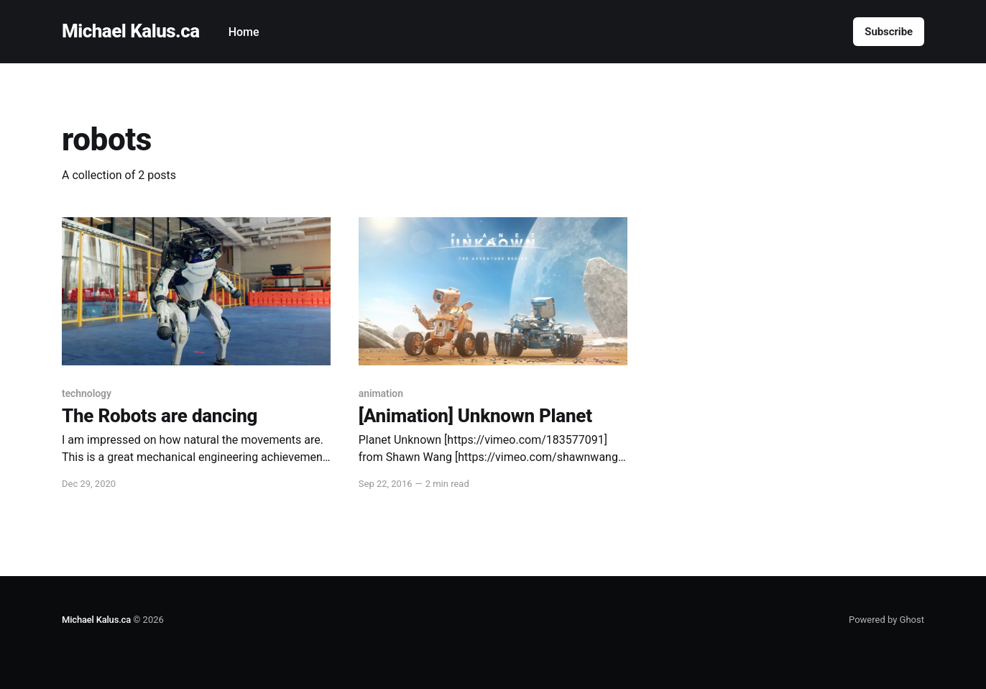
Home (244, 32)
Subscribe (889, 31)
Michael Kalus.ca (131, 31)
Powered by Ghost (886, 619)
